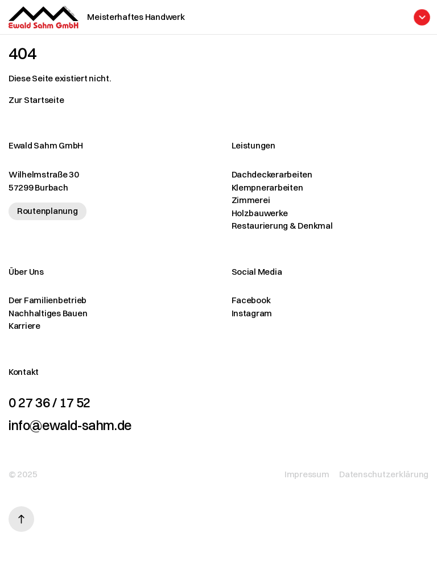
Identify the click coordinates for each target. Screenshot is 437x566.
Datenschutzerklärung (383, 474)
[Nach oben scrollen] (21, 519)
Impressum (307, 474)
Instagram (252, 313)
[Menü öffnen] (253, 17)
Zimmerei (251, 200)
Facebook (251, 300)
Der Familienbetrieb (47, 300)
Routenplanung (47, 210)
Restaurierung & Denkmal (282, 225)
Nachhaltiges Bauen (48, 313)
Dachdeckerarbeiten (272, 174)
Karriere (24, 325)
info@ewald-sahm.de (70, 425)
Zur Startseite (36, 99)
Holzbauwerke (260, 213)
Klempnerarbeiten (267, 187)
